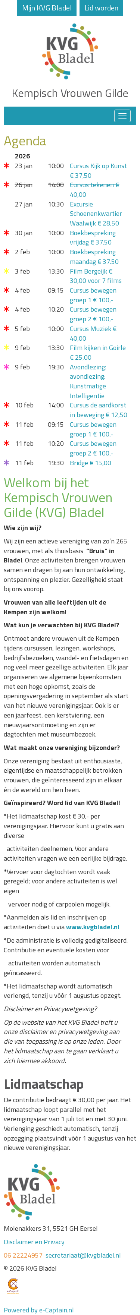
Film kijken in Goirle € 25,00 (98, 352)
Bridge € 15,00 (90, 463)
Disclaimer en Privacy (34, 1242)
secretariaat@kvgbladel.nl (83, 1255)
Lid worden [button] (101, 7)
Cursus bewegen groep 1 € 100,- (93, 295)
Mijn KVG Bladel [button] (47, 7)
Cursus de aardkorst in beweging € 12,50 (98, 410)
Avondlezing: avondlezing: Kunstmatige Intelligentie (88, 381)
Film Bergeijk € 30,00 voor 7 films (96, 276)
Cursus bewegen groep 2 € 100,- (93, 314)
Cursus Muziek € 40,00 (93, 333)
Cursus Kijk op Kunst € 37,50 (98, 170)
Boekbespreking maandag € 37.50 (94, 257)
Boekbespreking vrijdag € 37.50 (93, 237)
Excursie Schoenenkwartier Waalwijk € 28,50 (96, 213)
